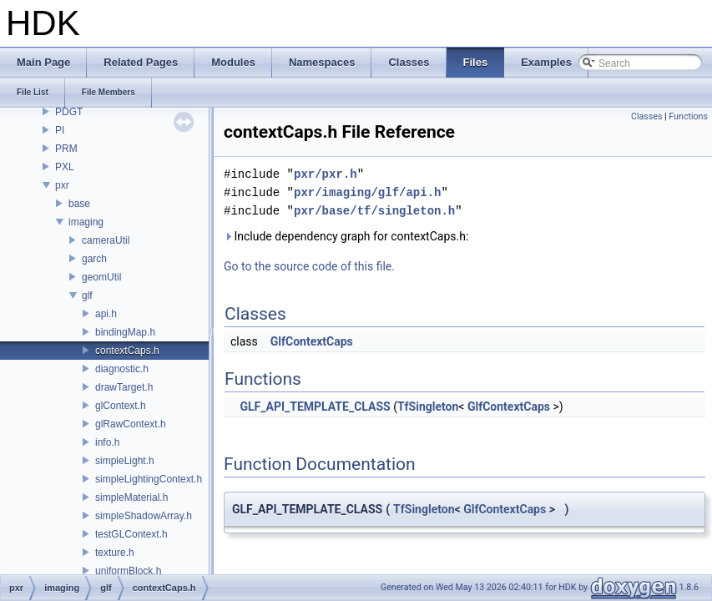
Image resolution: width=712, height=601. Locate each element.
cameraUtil (105, 240)
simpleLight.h (124, 461)
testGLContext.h (131, 534)
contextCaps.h (127, 350)
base (79, 204)
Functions (688, 116)
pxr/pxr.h (325, 174)
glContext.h (120, 406)
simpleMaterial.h (131, 497)
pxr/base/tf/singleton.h (374, 211)
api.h (106, 314)
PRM (66, 148)
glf (87, 295)
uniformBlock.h (128, 571)
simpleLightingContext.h (148, 479)
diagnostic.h (122, 369)
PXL (64, 167)
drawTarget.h (124, 387)
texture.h (114, 552)
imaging (86, 222)
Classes (646, 116)
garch (94, 259)
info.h (107, 442)
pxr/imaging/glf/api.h (367, 192)
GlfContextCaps (311, 341)
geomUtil (101, 277)
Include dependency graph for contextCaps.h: (346, 236)
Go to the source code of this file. (309, 266)
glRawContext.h (130, 424)
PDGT (69, 112)
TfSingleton (427, 406)
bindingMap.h (125, 332)
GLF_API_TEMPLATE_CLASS (315, 406)
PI (59, 130)
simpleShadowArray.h (143, 516)
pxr (62, 185)
